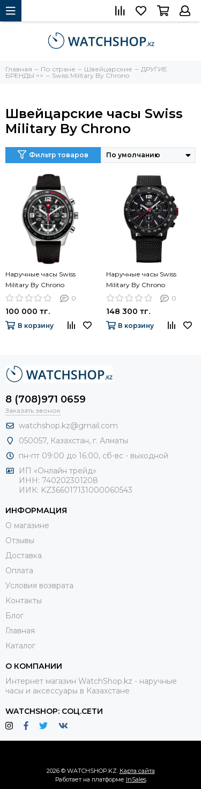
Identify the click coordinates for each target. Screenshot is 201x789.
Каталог (20, 646)
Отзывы (19, 540)
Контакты (23, 600)
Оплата (19, 570)
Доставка (23, 555)
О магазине (27, 525)
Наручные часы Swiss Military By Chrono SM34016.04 (40, 280)
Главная (20, 630)
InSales (136, 779)
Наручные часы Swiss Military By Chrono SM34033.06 (141, 280)
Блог (14, 615)
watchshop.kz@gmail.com (68, 425)
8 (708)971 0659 (45, 399)
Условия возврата (39, 585)
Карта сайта (137, 771)
